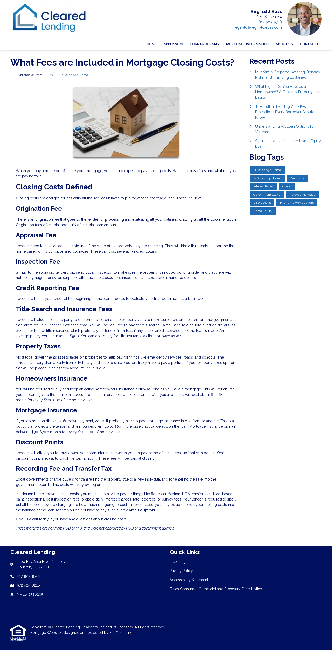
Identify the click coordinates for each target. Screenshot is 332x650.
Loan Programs (204, 44)
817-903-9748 (270, 22)
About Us (284, 44)
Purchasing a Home (74, 75)
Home (151, 44)
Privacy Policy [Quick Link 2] (181, 571)
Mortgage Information (247, 44)
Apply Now (173, 44)
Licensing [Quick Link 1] (178, 562)
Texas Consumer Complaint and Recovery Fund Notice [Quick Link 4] (216, 589)
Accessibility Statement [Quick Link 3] (189, 580)
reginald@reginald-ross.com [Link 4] (258, 27)
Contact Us (311, 44)
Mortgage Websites (47, 633)
